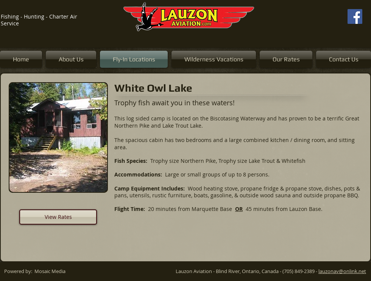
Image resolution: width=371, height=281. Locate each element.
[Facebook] (355, 16)
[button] (58, 137)
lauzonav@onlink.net (342, 271)
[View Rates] (58, 217)
